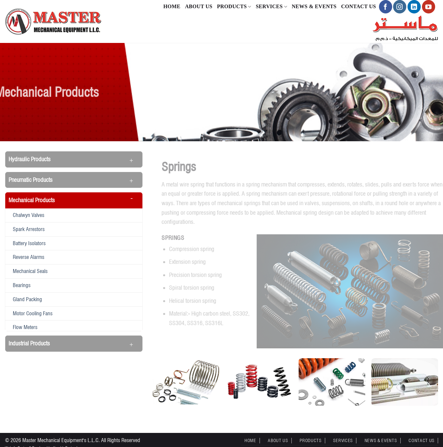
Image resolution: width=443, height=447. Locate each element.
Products (234, 7)
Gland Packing (27, 299)
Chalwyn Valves (28, 215)
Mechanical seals (30, 271)
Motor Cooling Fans (33, 313)
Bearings (22, 285)
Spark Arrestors (29, 229)
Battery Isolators (29, 243)
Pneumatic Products (31, 179)
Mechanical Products (32, 200)
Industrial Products (29, 343)
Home (171, 6)
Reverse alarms (28, 257)
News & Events (314, 6)
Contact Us (358, 6)
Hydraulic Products (30, 159)
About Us (199, 6)
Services (271, 7)
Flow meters (25, 327)
